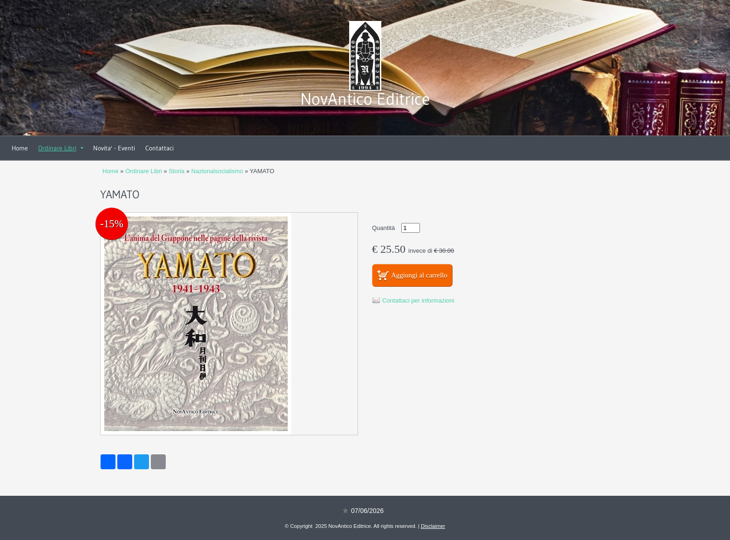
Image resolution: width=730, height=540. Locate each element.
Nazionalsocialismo (217, 171)
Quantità (383, 228)
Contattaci (159, 148)
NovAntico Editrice (365, 98)
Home (20, 148)
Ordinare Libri (60, 148)
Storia (176, 171)
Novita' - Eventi (114, 148)
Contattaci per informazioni (418, 300)
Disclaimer (433, 526)
